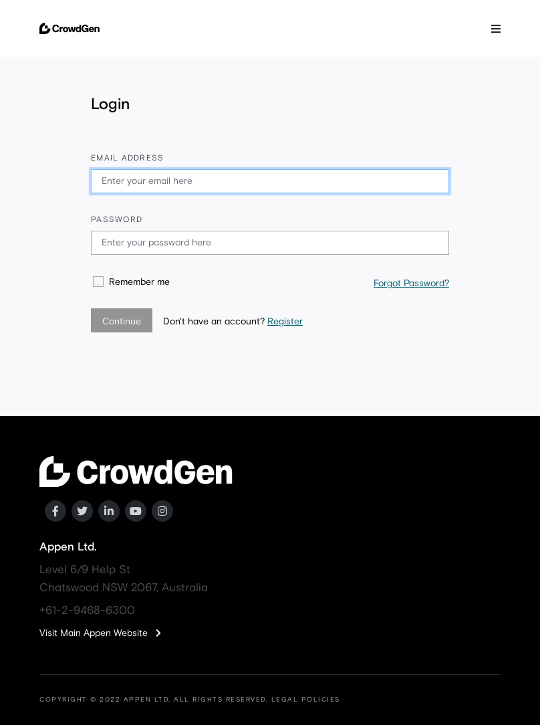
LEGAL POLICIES (305, 699)
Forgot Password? (411, 283)
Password (116, 220)
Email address (127, 158)
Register (285, 321)
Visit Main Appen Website (100, 633)
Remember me (139, 282)
